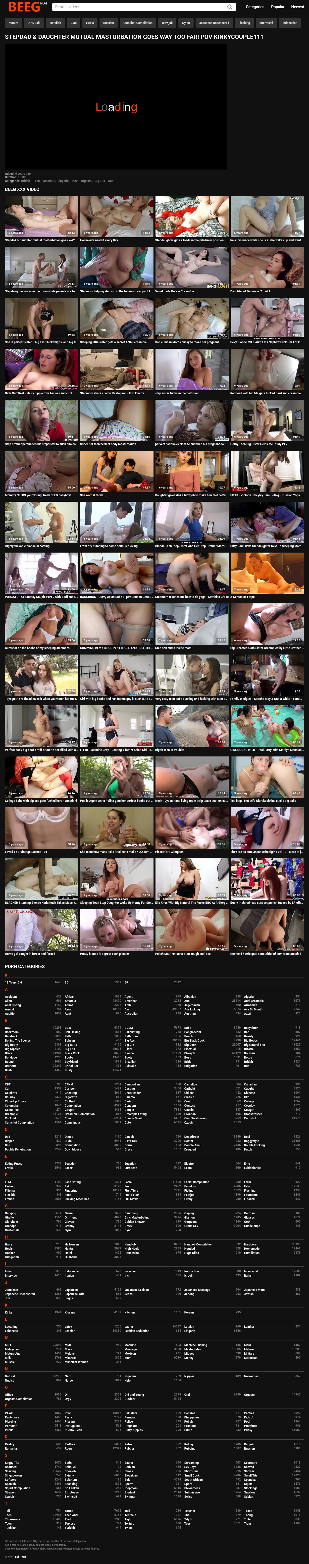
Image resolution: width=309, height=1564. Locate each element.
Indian (9, 1271)
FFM (8, 1182)
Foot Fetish (132, 1195)
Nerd (68, 1376)
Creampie (11, 1114)
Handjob (55, 23)
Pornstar (11, 1426)
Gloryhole (11, 1222)
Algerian (249, 996)
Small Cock (192, 1475)
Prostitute (250, 1426)
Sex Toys (190, 1467)
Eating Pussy (13, 1163)
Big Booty (11, 1045)
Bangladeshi (192, 1032)
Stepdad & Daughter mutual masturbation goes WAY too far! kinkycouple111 (42, 240)
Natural (10, 1376)
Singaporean (13, 1475)
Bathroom (131, 1036)
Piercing (10, 1421)
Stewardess (192, 1488)
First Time (131, 1190)
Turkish (70, 1528)
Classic (189, 1097)
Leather (249, 1326)
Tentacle (130, 1515)
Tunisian (10, 1528)
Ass (127, 1009)
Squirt (248, 1484)
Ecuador (70, 1163)
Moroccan (251, 1358)
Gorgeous (190, 1222)
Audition (10, 1013)
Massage (131, 1349)
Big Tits (100, 181)
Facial (129, 1182)
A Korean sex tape (242, 597)
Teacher (189, 1511)
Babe (187, 1028)
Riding (188, 1444)
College (249, 1101)
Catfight (189, 1088)
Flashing (244, 23)
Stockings (251, 1488)
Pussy (248, 1430)
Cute (128, 1122)
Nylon (186, 23)
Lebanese (11, 1331)
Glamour (190, 1217)
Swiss (188, 1496)
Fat (67, 1186)
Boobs (69, 1057)
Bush (8, 1070)
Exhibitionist (252, 1168)
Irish (128, 1275)
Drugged (190, 1149)
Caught (249, 1088)
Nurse (69, 1380)
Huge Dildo (191, 1253)
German (249, 1213)
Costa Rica (12, 1110)
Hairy (8, 1244)
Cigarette (71, 1097)
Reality (9, 1444)
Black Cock (72, 1053)
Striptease (71, 1492)
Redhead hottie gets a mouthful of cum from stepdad (265, 954)
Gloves (69, 1222)
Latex (68, 1326)
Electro (189, 1163)
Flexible (10, 1195)
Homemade (251, 1248)
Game (68, 1213)
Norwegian (251, 1376)
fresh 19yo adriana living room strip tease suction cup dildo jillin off (192, 801)
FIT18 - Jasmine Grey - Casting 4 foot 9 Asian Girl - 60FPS (117, 750)
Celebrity (11, 1093)
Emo (247, 1163)
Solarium (71, 1480)
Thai (187, 1515)
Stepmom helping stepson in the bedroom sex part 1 (115, 291)
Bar (246, 1032)
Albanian (190, 996)
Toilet (248, 1519)
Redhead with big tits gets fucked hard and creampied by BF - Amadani (267, 393)
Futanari (249, 1199)
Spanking (71, 1484)
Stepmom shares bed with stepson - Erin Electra (112, 393)
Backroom (12, 1032)
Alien (8, 1001)
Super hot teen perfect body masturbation (108, 444)
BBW (68, 1028)
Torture (129, 1523)
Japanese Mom (254, 1290)
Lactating (11, 1326)
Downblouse (73, 1149)
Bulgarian (190, 1066)
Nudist (9, 1380)
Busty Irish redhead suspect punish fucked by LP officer (267, 903)
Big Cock (190, 1045)
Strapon (10, 1492)
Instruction (191, 1271)
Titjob (188, 1519)
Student (130, 1492)
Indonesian (290, 23)
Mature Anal (13, 1353)
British (25, 181)
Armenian (250, 1005)
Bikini (128, 1049)
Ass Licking (192, 1009)
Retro (128, 1444)
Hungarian (12, 1257)
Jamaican (11, 1290)
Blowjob (167, 23)
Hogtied (189, 1248)
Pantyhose (12, 1417)
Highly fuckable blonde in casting (27, 546)
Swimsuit (71, 1496)
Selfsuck (70, 1467)
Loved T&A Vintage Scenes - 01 (26, 852)
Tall (7, 1511)
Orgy (68, 1399)
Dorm (128, 1145)
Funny (188, 1199)
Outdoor (130, 1399)
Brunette (11, 1066)
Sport (188, 1484)
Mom (128, 1358)
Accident (11, 996)
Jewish (249, 1294)
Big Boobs (251, 1040)
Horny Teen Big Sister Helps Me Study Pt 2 (259, 444)
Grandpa (10, 1226)
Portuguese (72, 1426)
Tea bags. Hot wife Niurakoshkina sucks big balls (263, 801)
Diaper (9, 1141)
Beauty (248, 1036)
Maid (247, 1345)
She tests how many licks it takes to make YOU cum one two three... (117, 852)
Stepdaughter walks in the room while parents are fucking (42, 291)
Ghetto (9, 1217)
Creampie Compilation (80, 1114)
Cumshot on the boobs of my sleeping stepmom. (37, 648)
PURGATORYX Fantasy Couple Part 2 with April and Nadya (42, 597)
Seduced (11, 1467)
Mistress (70, 1358)
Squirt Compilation (17, 1488)
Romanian (11, 1448)
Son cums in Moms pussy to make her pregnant (187, 342)
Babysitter (251, 1028)
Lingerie (63, 181)
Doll (7, 1145)
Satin (68, 1463)
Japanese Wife (74, 1294)
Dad (110, 181)
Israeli (188, 1275)
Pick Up (249, 1417)
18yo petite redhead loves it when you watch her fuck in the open (42, 699)
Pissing (70, 1421)
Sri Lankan (72, 1488)
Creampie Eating (136, 1114)
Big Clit (129, 1045)
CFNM (69, 1084)
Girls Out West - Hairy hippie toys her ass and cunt (38, 393)
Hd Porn (20, 1557)
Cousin (189, 1110)
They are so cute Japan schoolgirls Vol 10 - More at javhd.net (267, 852)
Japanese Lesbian (137, 1290)
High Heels (132, 1248)
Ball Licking (72, 1032)
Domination (72, 1145)
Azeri (247, 1013)
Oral (187, 1395)
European (131, 1168)
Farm (247, 1182)
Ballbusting (132, 1032)
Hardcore (250, 1244)
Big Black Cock (194, 1040)
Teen (36, 181)
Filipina (10, 1190)
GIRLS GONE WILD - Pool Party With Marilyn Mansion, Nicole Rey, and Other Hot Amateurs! (267, 750)
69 (126, 982)
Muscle (10, 1362)
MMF (68, 1345)
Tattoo (69, 1511)
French (9, 1199)
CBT (8, 1084)
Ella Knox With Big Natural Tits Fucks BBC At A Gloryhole (192, 903)
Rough (69, 1448)
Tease (248, 1511)
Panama (189, 1413)
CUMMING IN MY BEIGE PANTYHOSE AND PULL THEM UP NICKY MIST (117, 648)
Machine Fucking (195, 1345)
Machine (130, 1345)
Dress (128, 1149)
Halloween (72, 1244)
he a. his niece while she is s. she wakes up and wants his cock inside (267, 240)
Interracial (266, 23)
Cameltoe (190, 1084)
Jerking (189, 1294)
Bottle (248, 1057)
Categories (255, 6)
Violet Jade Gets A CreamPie (174, 291)
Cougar (69, 1110)
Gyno (128, 1230)
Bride (187, 1062)
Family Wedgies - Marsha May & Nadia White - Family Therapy (267, 699)
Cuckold (10, 1118)
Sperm (129, 1484)
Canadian (250, 1084)
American (131, 1001)
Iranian (69, 1275)
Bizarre (249, 1049)
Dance (69, 1137)
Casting (130, 1088)
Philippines (191, 1417)
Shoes (129, 1471)
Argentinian (192, 1005)
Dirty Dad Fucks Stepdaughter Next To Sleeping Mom (265, 546)
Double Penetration (18, 1149)
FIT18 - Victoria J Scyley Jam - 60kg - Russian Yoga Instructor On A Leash (267, 495)
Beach (188, 1036)
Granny (69, 1226)
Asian (68, 1009)
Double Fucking (254, 1145)
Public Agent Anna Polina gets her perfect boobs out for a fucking (117, 801)
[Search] (229, 7)
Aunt (68, 1013)
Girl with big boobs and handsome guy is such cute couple (117, 699)
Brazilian (130, 1062)
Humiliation (251, 1253)
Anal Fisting (13, 1005)
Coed (187, 1101)
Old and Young (134, 1395)
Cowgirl (249, 1110)
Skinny (69, 1475)
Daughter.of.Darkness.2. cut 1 (250, 291)
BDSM (129, 1028)
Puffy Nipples (134, 1430)
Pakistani (131, 1413)
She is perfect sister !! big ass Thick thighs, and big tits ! (42, 342)
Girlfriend (71, 1217)
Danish (129, 1137)
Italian (248, 1275)
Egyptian (130, 1163)
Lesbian (70, 1331)
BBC (8, 1028)
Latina (129, 1326)
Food (68, 1195)
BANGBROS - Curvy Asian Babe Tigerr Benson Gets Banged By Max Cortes (117, 597)
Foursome (251, 1195)
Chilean (189, 1093)
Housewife (132, 1253)
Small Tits (251, 1475)
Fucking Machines (77, 1199)
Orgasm (86, 181)
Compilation (73, 1105)
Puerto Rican (73, 1430)
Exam (188, 1168)
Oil (66, 1395)
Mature (13, 23)
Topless (70, 1523)
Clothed (70, 1101)
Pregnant (131, 1426)
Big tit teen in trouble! (169, 750)
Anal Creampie (254, 1001)
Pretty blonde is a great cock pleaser (104, 954)
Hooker (10, 1253)
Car (7, 1088)
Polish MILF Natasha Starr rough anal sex (183, 954)
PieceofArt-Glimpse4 (169, 852)
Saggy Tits (12, 1463)
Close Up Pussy (15, 1101)
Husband (71, 1257)
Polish (188, 1421)
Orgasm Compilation (19, 1399)
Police (129, 1421)
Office (9, 1395)
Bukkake (130, 1066)
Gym (74, 23)
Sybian (248, 1496)
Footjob (189, 1195)
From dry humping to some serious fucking (109, 546)
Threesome (12, 1519)
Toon (8, 1523)
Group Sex (191, 1226)
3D (66, 982)
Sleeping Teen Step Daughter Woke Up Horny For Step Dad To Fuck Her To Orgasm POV (117, 903)
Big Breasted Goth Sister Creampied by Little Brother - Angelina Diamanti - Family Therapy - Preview (267, 648)
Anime (69, 1005)
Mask (68, 1349)
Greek (129, 1226)
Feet (127, 1186)
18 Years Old (13, 982)
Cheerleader (133, 1093)
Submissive (192, 1492)
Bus (246, 1066)
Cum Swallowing (195, 1118)
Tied (68, 1519)
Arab (128, 1005)
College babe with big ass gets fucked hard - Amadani (41, 801)
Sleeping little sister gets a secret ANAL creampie (113, 342)
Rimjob (249, 1444)
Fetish (248, 1186)
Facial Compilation (196, 1182)
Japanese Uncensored (214, 23)
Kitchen (130, 1312)
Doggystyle (251, 1141)
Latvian (189, 1326)
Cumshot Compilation (138, 23)
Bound (9, 1062)
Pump (188, 1430)
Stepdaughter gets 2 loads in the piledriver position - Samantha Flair (192, 240)
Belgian (70, 1040)
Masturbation (193, 1349)
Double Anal (192, 1145)
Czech (188, 1122)
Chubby (10, 1097)
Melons (70, 1353)
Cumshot (250, 1118)
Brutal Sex (71, 1066)
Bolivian (249, 1053)
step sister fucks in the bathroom (177, 393)
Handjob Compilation (198, 1244)
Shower (249, 1471)
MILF (8, 1345)
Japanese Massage (197, 1290)
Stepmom (131, 1488)
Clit (246, 1097)
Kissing (70, 1312)
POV (75, 181)
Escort (69, 1168)
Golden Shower (135, 1222)
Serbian (130, 1467)
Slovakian (131, 1475)
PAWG (9, 1413)
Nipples (189, 1376)
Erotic (9, 1168)
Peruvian (131, 1417)
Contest (189, 1105)
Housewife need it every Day (99, 240)
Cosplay (249, 1105)
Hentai (69, 1248)
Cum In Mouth (134, 1118)
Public (9, 1430)
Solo (128, 1480)
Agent (129, 996)
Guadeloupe (252, 1226)
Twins (129, 1528)
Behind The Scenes (18, 1040)
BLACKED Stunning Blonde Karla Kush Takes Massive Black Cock (42, 903)
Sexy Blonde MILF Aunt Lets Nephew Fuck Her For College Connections (267, 342)
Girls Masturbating (137, 1217)
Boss (187, 1057)
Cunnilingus (73, 1122)
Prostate (190, 1426)
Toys (187, 1523)
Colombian (12, 1105)
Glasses (249, 1217)
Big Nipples (12, 1049)
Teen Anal (71, 1515)
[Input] (144, 7)
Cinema (130, 1097)
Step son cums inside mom (173, 648)
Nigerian (130, 1376)
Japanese (71, 1290)
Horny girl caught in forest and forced (30, 954)
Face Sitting (73, 1182)
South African (193, 1480)
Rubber (129, 1448)
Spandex (250, 1480)
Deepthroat (191, 1137)
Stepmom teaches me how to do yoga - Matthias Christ (192, 597)
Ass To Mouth (253, 1009)
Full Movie (131, 1199)
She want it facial (91, 495)
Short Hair (191, 1471)
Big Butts (71, 1045)
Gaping (189, 1213)
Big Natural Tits (254, 1045)
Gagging (10, 1213)
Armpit (9, 1009)
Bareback (11, 1036)
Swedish (10, 1496)
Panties (249, 1413)
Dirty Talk (34, 23)
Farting (9, 1186)
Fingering (71, 1190)
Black (8, 1053)
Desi (247, 1137)
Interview (11, 1275)
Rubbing (190, 1448)
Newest (297, 6)
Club (128, 1101)
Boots (128, 1057)
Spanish (10, 1484)
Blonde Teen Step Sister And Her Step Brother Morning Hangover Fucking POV (192, 546)
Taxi (127, 1511)
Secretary (250, 1463)
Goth (247, 1222)
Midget (189, 1353)
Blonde (129, 1053)
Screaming (191, 1463)
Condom (130, 1105)
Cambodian (132, 1084)
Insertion (131, 1271)
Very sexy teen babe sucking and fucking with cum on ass (192, 699)
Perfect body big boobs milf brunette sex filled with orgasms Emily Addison (42, 750)
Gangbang (131, 1213)
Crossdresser (253, 1114)
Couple (129, 1110)
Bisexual (190, 1049)
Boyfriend (71, 1062)
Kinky (8, 1312)
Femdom (190, 1186)
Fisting (189, 1190)
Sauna (129, 1463)
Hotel (68, 1253)
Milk (8, 1358)
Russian (108, 23)
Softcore (10, 1480)
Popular (277, 6)
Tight (128, 1519)
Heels (90, 23)
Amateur (48, 181)
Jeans (129, 1294)
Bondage (11, 1057)
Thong (248, 1515)
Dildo (68, 1141)
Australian (131, 1013)
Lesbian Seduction (137, 1331)
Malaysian (12, 1349)
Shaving (10, 1471)
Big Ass (130, 1040)
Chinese (249, 1093)
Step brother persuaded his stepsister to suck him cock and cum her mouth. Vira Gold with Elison (42, 444)
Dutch (248, 1149)
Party (68, 1417)
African (69, 996)
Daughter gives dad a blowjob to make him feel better (191, 495)
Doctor (188, 1141)
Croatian (190, 1114)
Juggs (69, 1298)
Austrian (190, 1013)
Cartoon (70, 1088)
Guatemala (12, 1230)
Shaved (249, 1467)
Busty (68, 1070)
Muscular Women (76, 1362)
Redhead (70, 1444)
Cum (68, 1118)
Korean (189, 1312)
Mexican (130, 1353)
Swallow (249, 1492)
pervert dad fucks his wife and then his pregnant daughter (192, 444)
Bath (68, 1036)
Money (188, 1358)
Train (247, 1523)
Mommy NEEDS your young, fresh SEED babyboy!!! (38, 495)
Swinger (130, 1496)
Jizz (7, 1298)
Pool (247, 1421)
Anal (187, 1001)
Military (249, 1353)
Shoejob (70, 1471)
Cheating (71, 1093)
